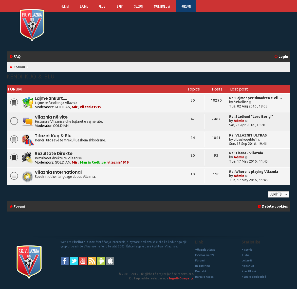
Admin (239, 121)
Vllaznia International (58, 172)
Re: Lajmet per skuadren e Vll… (255, 98)
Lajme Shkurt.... (51, 98)
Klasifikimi (248, 271)
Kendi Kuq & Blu (31, 76)
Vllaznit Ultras (205, 249)
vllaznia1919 (90, 107)
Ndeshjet (247, 265)
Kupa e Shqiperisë (253, 276)
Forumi (186, 6)
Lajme (84, 6)
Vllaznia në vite (51, 117)
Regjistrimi (202, 265)
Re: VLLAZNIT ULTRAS (248, 135)
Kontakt (200, 271)
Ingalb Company (181, 278)
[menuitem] (15, 57)
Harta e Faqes (204, 276)
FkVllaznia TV (204, 255)
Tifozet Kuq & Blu (53, 136)
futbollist (241, 102)
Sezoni (138, 6)
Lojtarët (246, 260)
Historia (246, 249)
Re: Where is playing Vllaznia (253, 172)
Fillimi (64, 6)
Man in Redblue (93, 162)
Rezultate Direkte (54, 153)
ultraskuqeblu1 (245, 139)
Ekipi (120, 6)
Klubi (102, 6)
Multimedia (162, 6)
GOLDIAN (62, 107)
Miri (75, 107)
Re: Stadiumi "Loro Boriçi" (251, 117)
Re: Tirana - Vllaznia (246, 153)
